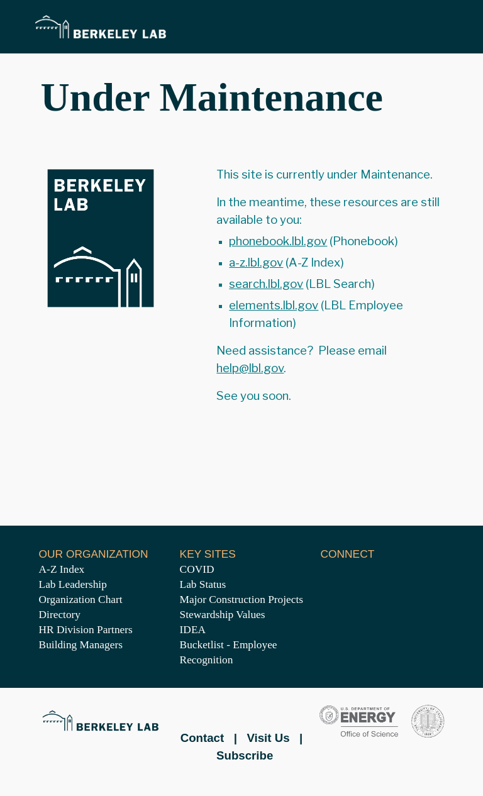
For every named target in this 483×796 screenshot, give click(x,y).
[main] (241, 98)
